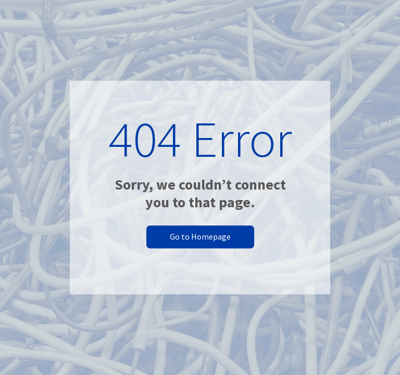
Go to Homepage (200, 236)
